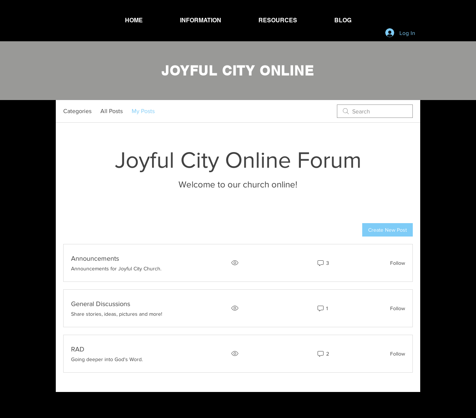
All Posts (111, 111)
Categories (77, 111)
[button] (200, 20)
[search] (375, 111)
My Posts (143, 111)
